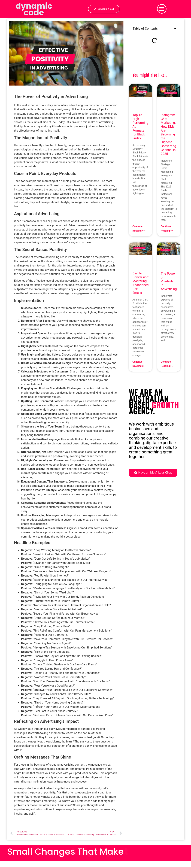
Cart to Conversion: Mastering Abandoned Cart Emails (140, 283)
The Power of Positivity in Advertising (169, 281)
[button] (161, 9)
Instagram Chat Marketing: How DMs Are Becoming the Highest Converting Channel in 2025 (168, 134)
